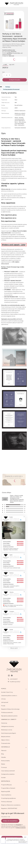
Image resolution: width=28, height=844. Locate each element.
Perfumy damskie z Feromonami (11, 89)
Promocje (4, 767)
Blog (2, 754)
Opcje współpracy (6, 795)
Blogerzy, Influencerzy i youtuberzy (10, 805)
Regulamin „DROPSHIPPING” (9, 808)
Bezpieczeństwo (5, 736)
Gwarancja (4, 723)
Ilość (3, 72)
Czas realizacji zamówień (8, 770)
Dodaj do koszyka (14, 80)
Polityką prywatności (21, 827)
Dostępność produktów (7, 774)
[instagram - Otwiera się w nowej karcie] (9, 675)
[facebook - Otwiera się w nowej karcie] (12, 675)
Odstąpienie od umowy (7, 726)
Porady (3, 705)
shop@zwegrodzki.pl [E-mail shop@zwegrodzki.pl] (15, 681)
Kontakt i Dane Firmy (7, 692)
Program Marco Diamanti (8, 788)
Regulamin (18, 824)
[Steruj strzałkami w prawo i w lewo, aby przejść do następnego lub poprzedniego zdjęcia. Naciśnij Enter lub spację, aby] (14, 21)
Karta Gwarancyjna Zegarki (8, 733)
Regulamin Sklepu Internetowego (10, 709)
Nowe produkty (5, 760)
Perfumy (8, 86)
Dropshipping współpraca (8, 798)
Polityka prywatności (7, 712)
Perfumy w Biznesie (6, 801)
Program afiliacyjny (6, 784)
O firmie (3, 699)
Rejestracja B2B (5, 791)
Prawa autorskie (5, 743)
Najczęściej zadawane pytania (9, 716)
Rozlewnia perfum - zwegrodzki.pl (1, 87)
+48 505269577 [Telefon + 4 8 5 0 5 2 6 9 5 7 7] (14, 679)
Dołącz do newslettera (10, 821)
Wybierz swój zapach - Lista (13, 245)
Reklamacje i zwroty (6, 730)
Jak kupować (4, 702)
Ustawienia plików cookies (8, 695)
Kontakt (3, 777)
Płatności (3, 750)
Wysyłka (3, 757)
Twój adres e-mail (5, 816)
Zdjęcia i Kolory (5, 740)
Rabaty (3, 764)
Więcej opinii (14, 648)
